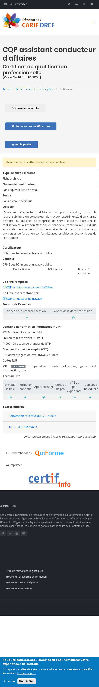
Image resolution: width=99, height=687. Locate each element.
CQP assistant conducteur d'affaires (28, 287)
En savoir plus (26, 675)
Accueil (7, 89)
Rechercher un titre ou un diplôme (35, 89)
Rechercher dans (37, 453)
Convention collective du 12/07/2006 (32, 416)
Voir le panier (21, 144)
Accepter (9, 683)
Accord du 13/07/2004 (23, 427)
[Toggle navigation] (94, 22)
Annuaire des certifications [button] (31, 126)
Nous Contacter (15, 4)
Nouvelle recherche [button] (25, 108)
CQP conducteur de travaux (22, 299)
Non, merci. (26, 683)
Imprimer (14, 465)
